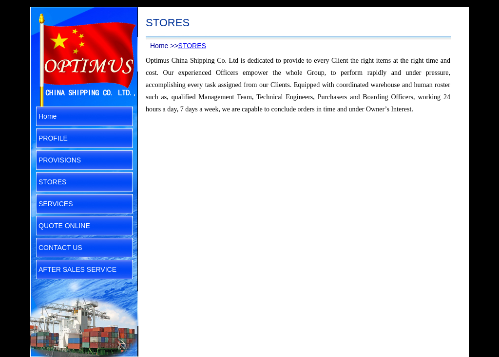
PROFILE (53, 138)
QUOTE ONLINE (64, 226)
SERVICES (55, 204)
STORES (52, 182)
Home (47, 116)
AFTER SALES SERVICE (77, 269)
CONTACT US (60, 247)
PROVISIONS (59, 160)
